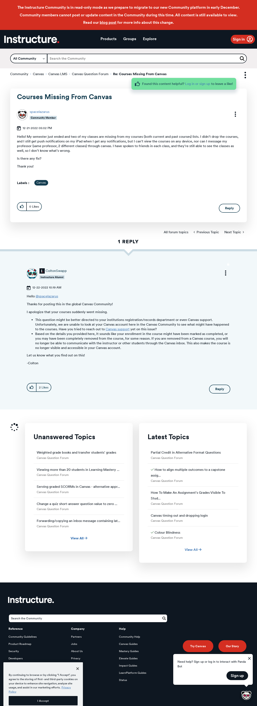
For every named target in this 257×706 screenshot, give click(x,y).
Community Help (129, 636)
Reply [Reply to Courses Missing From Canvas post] (229, 208)
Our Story (232, 646)
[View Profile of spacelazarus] (39, 112)
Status (123, 680)
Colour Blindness (167, 532)
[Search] (147, 58)
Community (19, 74)
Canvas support (118, 329)
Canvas (38, 74)
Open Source (16, 665)
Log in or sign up (197, 84)
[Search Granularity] (28, 58)
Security (13, 651)
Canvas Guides (128, 644)
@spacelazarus (47, 296)
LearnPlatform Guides (132, 672)
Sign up (237, 675)
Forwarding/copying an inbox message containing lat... (78, 521)
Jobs (74, 644)
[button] (232, 114)
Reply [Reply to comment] (219, 389)
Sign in (239, 39)
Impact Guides (128, 665)
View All (79, 538)
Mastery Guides (129, 651)
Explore (149, 39)
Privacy (75, 658)
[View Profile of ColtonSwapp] (56, 271)
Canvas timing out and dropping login (179, 515)
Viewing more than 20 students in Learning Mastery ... (78, 470)
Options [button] (241, 75)
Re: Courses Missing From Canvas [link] (140, 74)
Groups (129, 39)
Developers (15, 658)
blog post (108, 22)
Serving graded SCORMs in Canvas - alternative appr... (78, 487)
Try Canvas (198, 646)
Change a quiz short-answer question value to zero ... (77, 504)
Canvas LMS (57, 74)
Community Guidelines (22, 636)
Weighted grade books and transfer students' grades (76, 452)
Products (108, 39)
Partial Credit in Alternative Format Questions (186, 452)
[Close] (77, 681)
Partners (76, 636)
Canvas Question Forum (90, 74)
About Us (77, 651)
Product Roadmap (19, 644)
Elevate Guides (128, 658)
